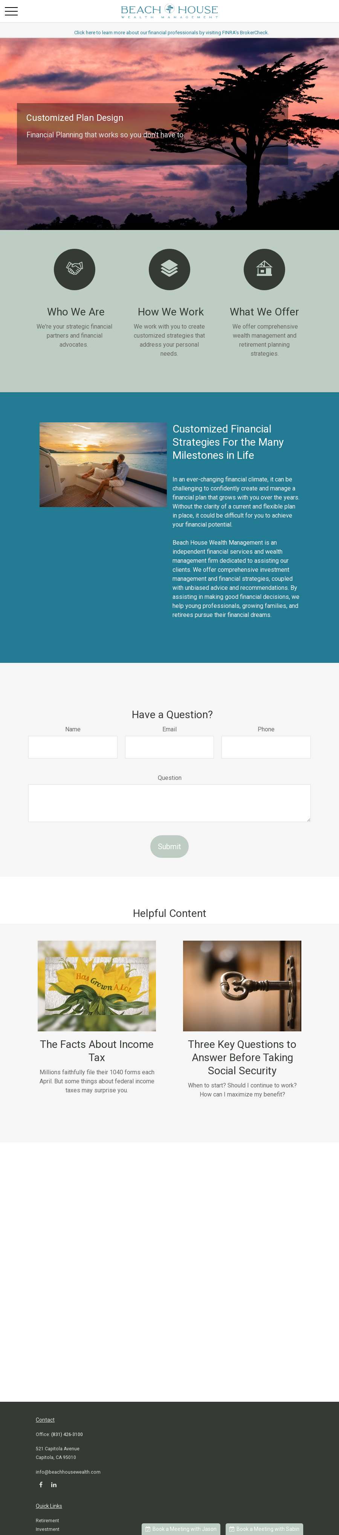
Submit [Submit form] (169, 846)
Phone (266, 729)
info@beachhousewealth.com (68, 1472)
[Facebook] (41, 1484)
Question (170, 777)
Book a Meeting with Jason (181, 1529)
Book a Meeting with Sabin (264, 1529)
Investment (48, 1529)
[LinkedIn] (54, 1484)
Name (73, 729)
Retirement (47, 1520)
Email (169, 729)
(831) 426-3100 (67, 1434)
